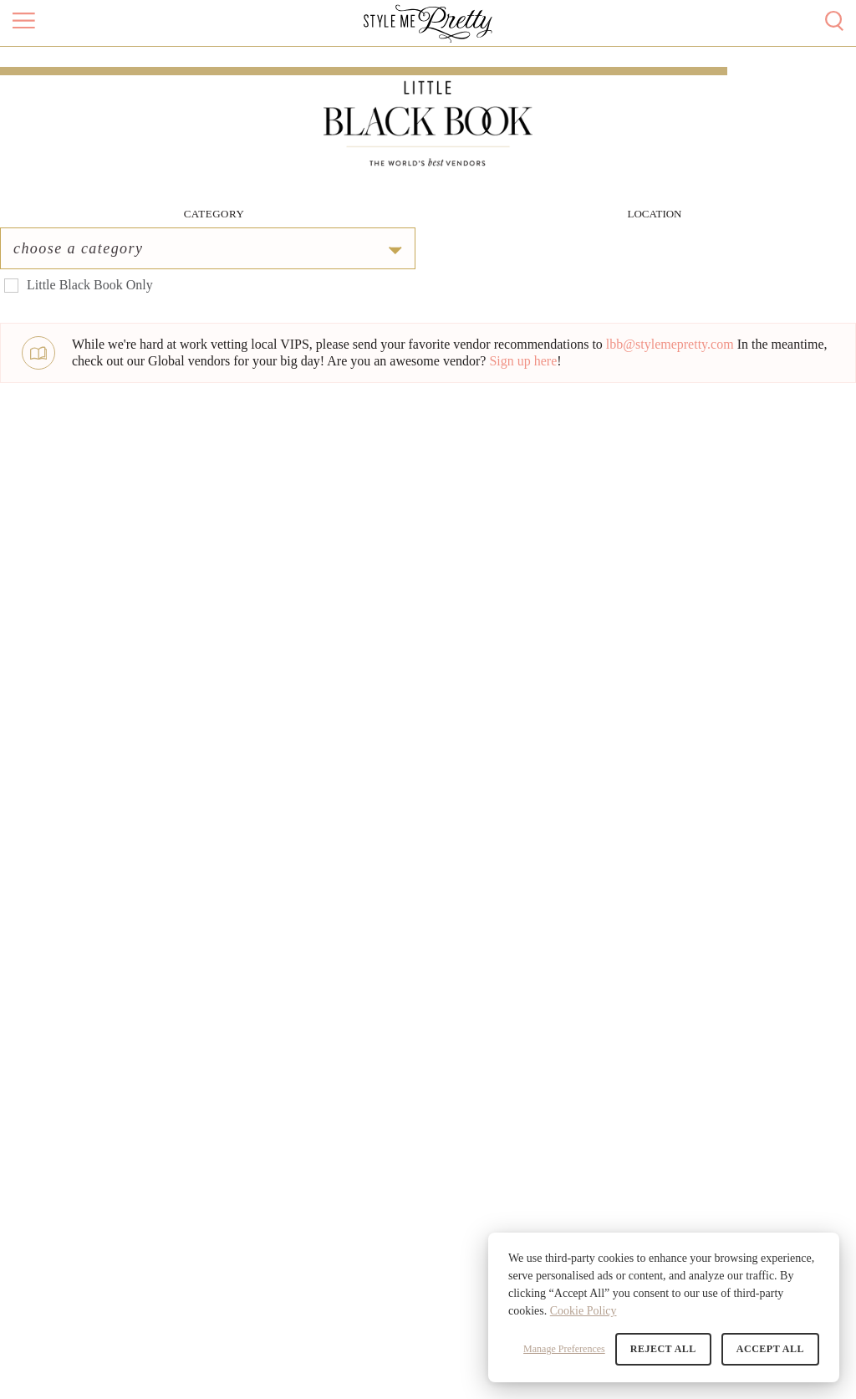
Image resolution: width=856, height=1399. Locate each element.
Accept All (770, 1349)
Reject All (663, 1349)
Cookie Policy (583, 1311)
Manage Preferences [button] (564, 1349)
